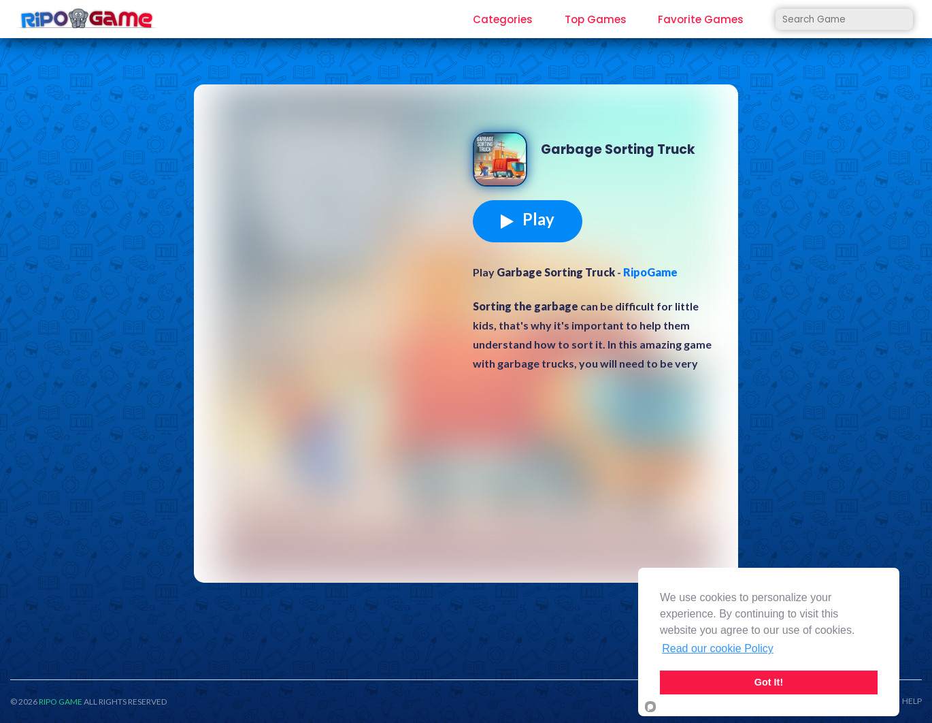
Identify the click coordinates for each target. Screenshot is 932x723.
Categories (503, 20)
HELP (912, 701)
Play (527, 219)
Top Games (596, 20)
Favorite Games (701, 20)
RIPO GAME (60, 701)
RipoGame (650, 272)
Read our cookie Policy (717, 648)
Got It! (768, 682)
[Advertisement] (337, 200)
